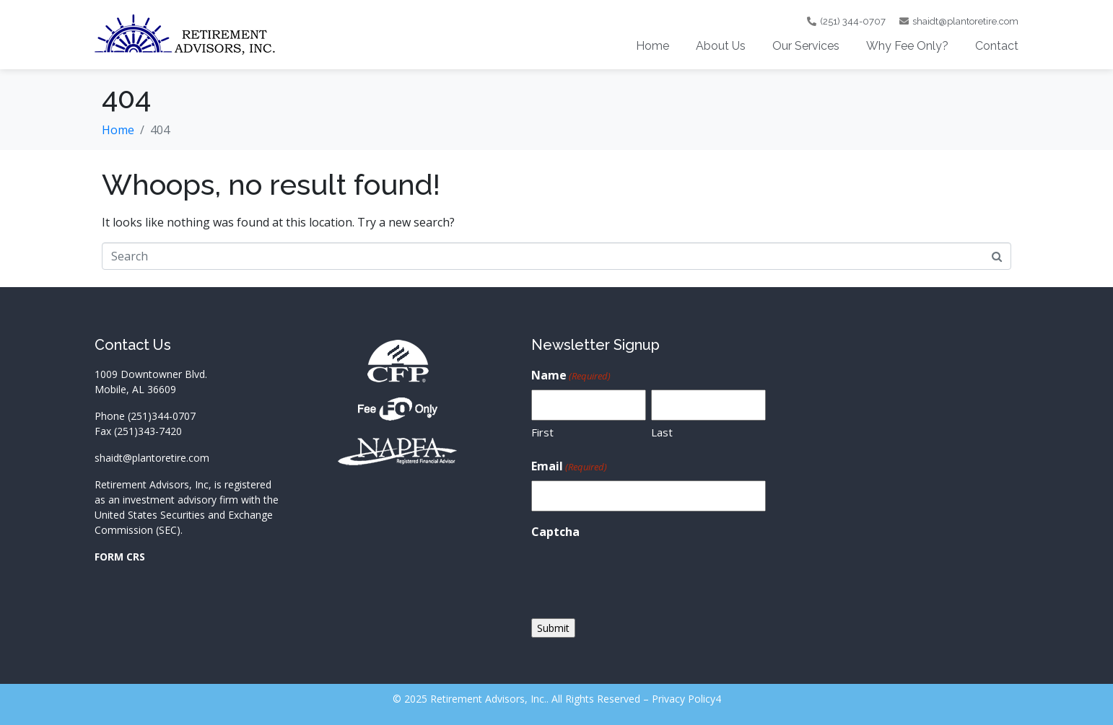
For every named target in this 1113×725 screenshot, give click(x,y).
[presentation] (641, 574)
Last (662, 432)
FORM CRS (120, 556)
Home (652, 46)
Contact (996, 46)
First (542, 432)
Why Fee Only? (907, 46)
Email (569, 466)
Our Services (805, 46)
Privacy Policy (683, 699)
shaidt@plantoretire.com (152, 458)
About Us (721, 46)
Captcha (555, 532)
